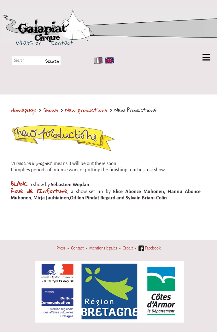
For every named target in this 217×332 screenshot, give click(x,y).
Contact (62, 42)
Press (60, 248)
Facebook (149, 248)
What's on (29, 42)
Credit (128, 248)
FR (96, 60)
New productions (86, 110)
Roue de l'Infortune (39, 191)
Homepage (23, 110)
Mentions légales (103, 248)
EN (108, 60)
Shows (51, 110)
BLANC (19, 184)
